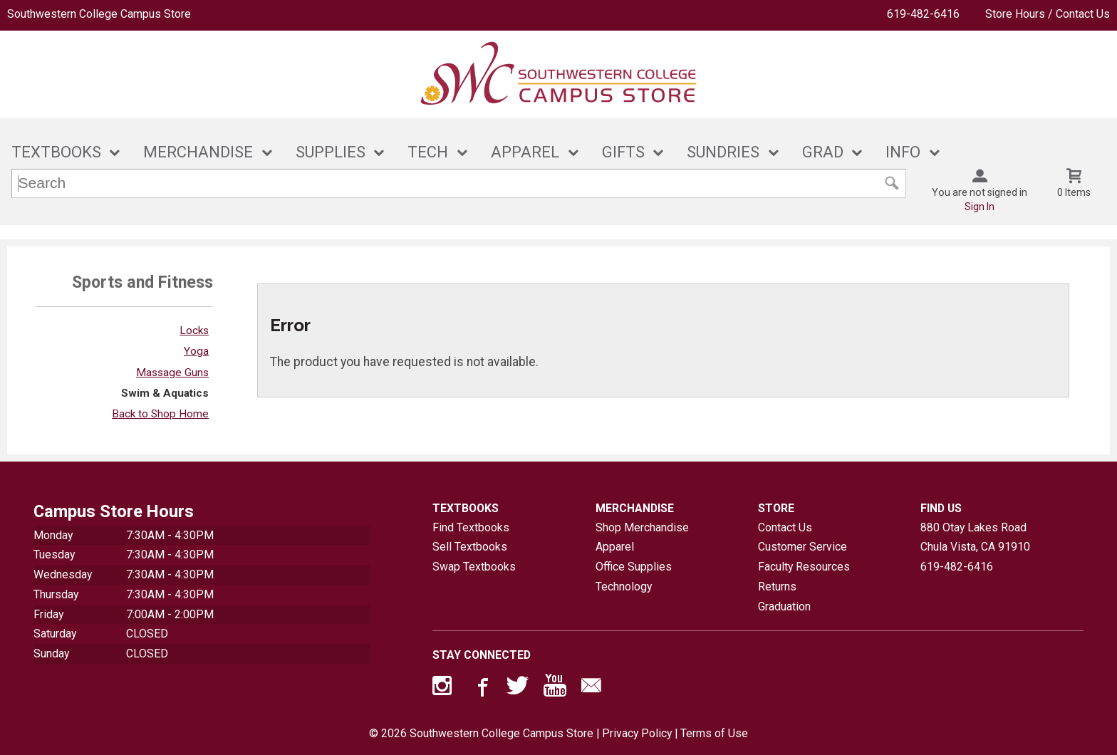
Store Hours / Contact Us (1047, 14)
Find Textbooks (470, 527)
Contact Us (785, 527)
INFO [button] (902, 152)
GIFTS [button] (623, 152)
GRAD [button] (822, 152)
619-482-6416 (923, 14)
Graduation (784, 606)
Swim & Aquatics (165, 393)
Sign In (979, 206)
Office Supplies (634, 566)
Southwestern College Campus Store (99, 14)
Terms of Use (714, 733)
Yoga (196, 351)
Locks (194, 330)
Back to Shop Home (160, 413)
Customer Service (802, 546)
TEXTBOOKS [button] (56, 152)
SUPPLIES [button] (330, 152)
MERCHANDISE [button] (198, 152)
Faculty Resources (804, 566)
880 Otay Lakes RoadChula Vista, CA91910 (975, 537)
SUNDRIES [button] (723, 152)
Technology (624, 586)
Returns (777, 586)
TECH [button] (427, 152)
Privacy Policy (637, 733)
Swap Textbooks (474, 566)
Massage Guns (172, 372)
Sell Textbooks (469, 546)
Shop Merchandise (642, 527)
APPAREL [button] (525, 152)
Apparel (615, 546)
